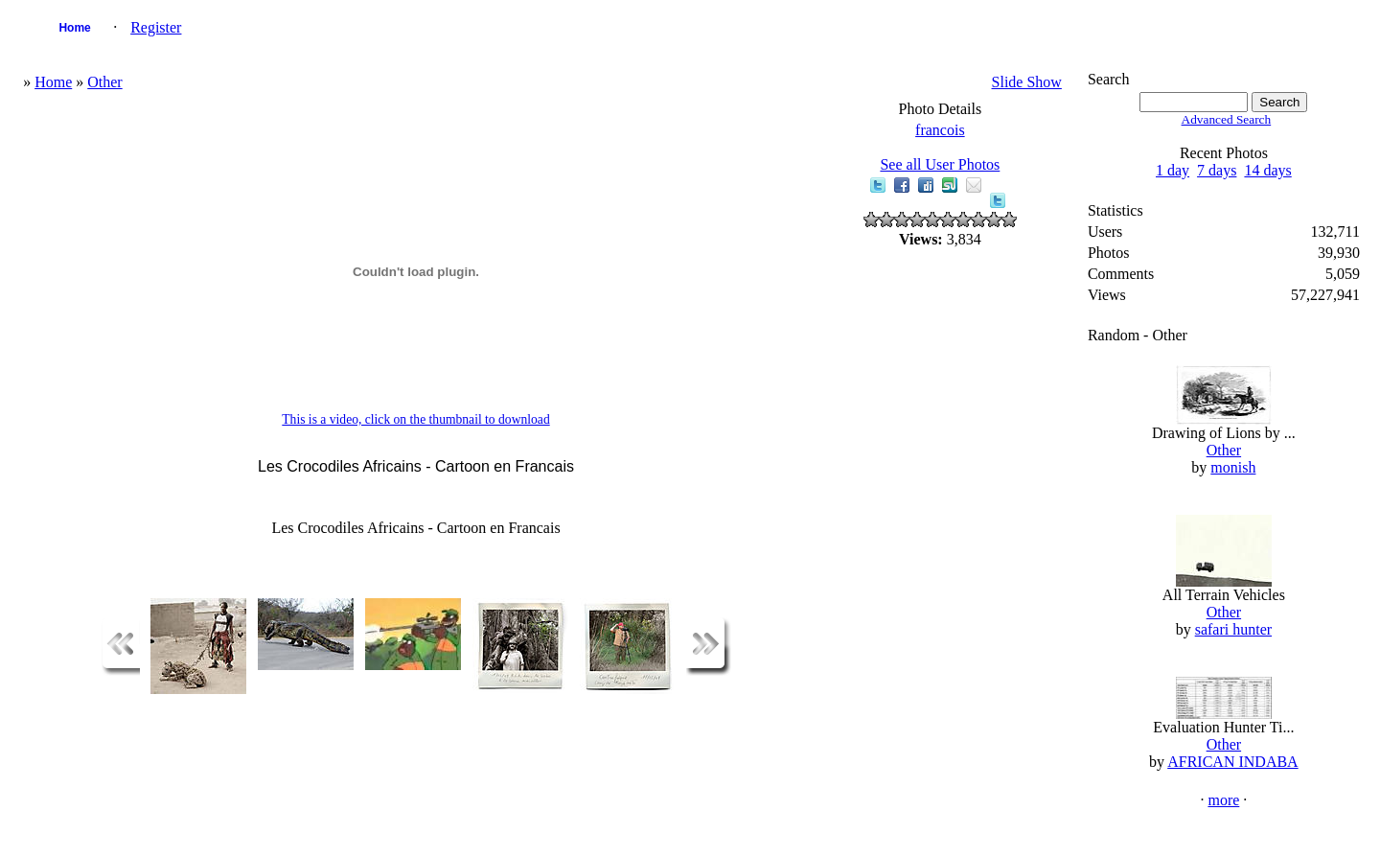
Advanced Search (1227, 119)
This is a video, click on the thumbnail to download (415, 419)
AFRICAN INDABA (1232, 761)
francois (940, 130)
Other (104, 82)
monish (1232, 467)
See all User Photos (940, 164)
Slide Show (1027, 82)
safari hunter (1233, 629)
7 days (1216, 170)
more (1223, 800)
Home (74, 28)
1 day (1172, 170)
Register (155, 27)
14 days (1267, 170)
